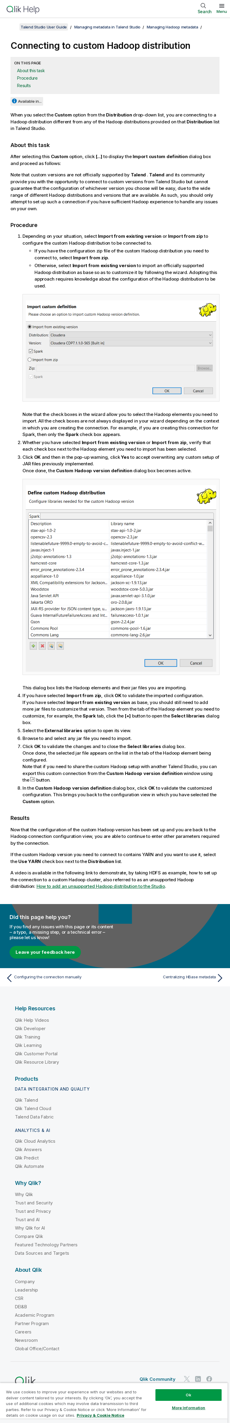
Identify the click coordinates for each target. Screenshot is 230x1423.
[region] (114, 1403)
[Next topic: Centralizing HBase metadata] (171, 978)
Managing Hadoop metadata (172, 27)
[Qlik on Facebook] (209, 1379)
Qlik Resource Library (37, 1062)
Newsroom (26, 1340)
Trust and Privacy (33, 1211)
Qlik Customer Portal (36, 1053)
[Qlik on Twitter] (186, 1379)
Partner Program (32, 1323)
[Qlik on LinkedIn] (197, 1379)
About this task (31, 70)
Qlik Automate (29, 1166)
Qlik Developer (30, 1028)
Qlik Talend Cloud (33, 1108)
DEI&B (21, 1306)
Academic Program (35, 1315)
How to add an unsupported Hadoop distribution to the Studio (101, 886)
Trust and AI (27, 1219)
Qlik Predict (27, 1157)
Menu (222, 11)
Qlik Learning (28, 1045)
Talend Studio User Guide (44, 27)
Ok (188, 1394)
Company (25, 1281)
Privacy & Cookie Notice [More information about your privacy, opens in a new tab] (100, 1415)
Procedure (27, 78)
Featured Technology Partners (46, 1244)
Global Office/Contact (37, 1348)
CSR (19, 1298)
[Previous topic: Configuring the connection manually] (58, 978)
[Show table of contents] (11, 27)
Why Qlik (24, 1194)
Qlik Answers (28, 1149)
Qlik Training (27, 1036)
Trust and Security (34, 1202)
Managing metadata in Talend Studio (107, 27)
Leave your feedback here (45, 952)
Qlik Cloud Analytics (35, 1141)
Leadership (26, 1289)
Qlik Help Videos (32, 1020)
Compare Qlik (29, 1236)
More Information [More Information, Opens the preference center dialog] (188, 1407)
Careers (23, 1331)
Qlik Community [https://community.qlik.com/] (157, 1379)
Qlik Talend (26, 1100)
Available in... (30, 101)
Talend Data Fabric (34, 1116)
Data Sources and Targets (42, 1253)
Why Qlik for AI (30, 1227)
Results (24, 85)
